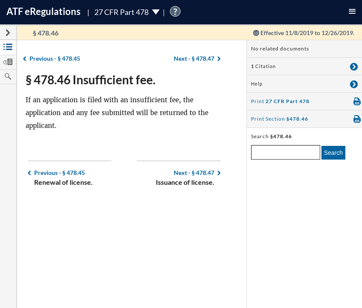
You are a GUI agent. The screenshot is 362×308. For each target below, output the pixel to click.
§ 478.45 (54, 58)
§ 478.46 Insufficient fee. (90, 79)
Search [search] (333, 152)
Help (257, 83)
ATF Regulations (43, 11)
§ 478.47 (194, 58)
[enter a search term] (285, 152)
